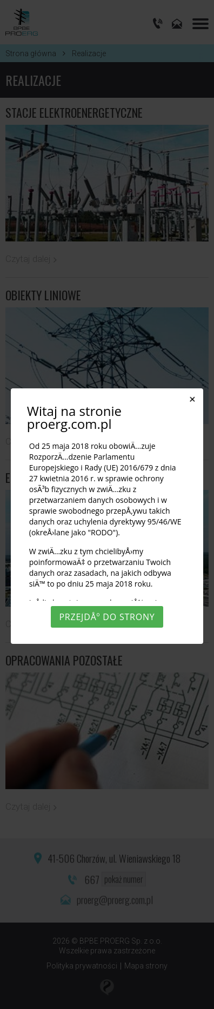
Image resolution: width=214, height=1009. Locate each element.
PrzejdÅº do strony (107, 617)
